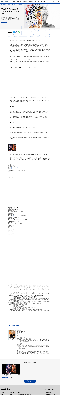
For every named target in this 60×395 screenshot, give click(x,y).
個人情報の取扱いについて (49, 394)
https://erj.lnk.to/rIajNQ (14, 167)
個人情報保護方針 (48, 392)
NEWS (4, 4)
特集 (2, 394)
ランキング (11, 394)
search (53, 1)
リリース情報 (8, 4)
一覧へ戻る (29, 381)
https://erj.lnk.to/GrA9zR (14, 168)
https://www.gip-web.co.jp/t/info (16, 215)
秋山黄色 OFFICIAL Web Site (15, 325)
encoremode (12, 392)
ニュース (2, 392)
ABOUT (19, 392)
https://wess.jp (18, 227)
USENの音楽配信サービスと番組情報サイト (25, 394)
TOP (1, 4)
